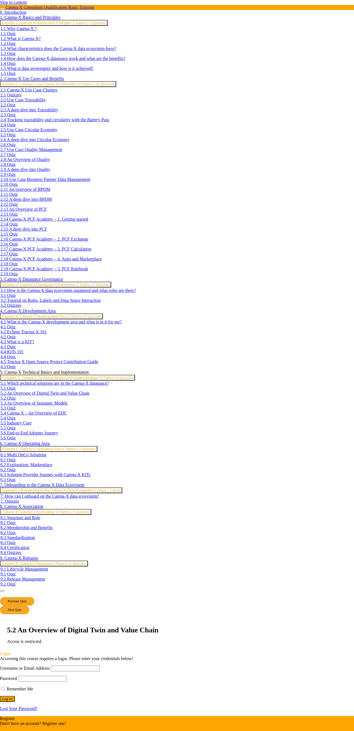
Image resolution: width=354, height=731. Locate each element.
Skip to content (13, 2)
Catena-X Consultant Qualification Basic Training (50, 7)
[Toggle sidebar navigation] (2, 9)
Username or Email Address (25, 668)
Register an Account (18, 728)
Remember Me (17, 689)
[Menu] (2, 591)
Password (8, 678)
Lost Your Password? (19, 708)
